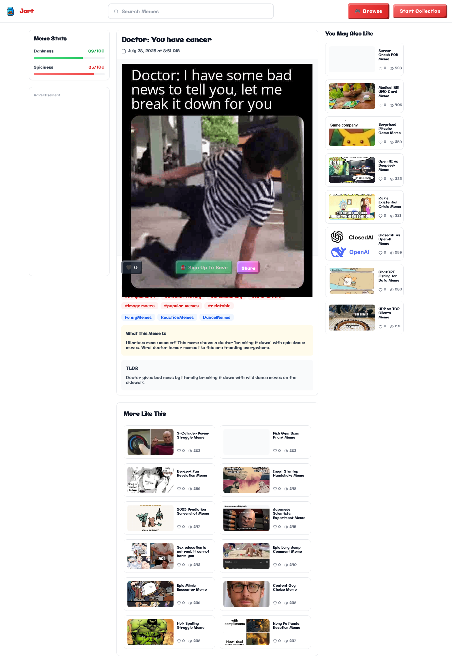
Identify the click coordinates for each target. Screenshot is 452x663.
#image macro (140, 306)
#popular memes (181, 306)
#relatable (219, 306)
